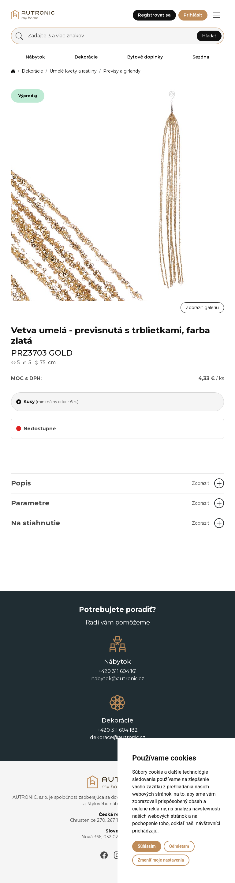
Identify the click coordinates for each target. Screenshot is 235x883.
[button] (216, 15)
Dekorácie (32, 71)
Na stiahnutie (110, 523)
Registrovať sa (154, 15)
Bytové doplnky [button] (145, 57)
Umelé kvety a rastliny (73, 71)
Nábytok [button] (35, 57)
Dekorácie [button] (86, 57)
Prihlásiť (193, 15)
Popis (110, 483)
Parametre (110, 503)
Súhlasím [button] (147, 846)
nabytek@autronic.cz (117, 678)
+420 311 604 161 (118, 671)
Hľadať (209, 36)
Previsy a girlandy (121, 71)
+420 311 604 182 (118, 730)
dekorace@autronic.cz (117, 737)
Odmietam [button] (179, 846)
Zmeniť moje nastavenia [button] (161, 860)
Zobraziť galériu (202, 307)
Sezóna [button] (200, 57)
